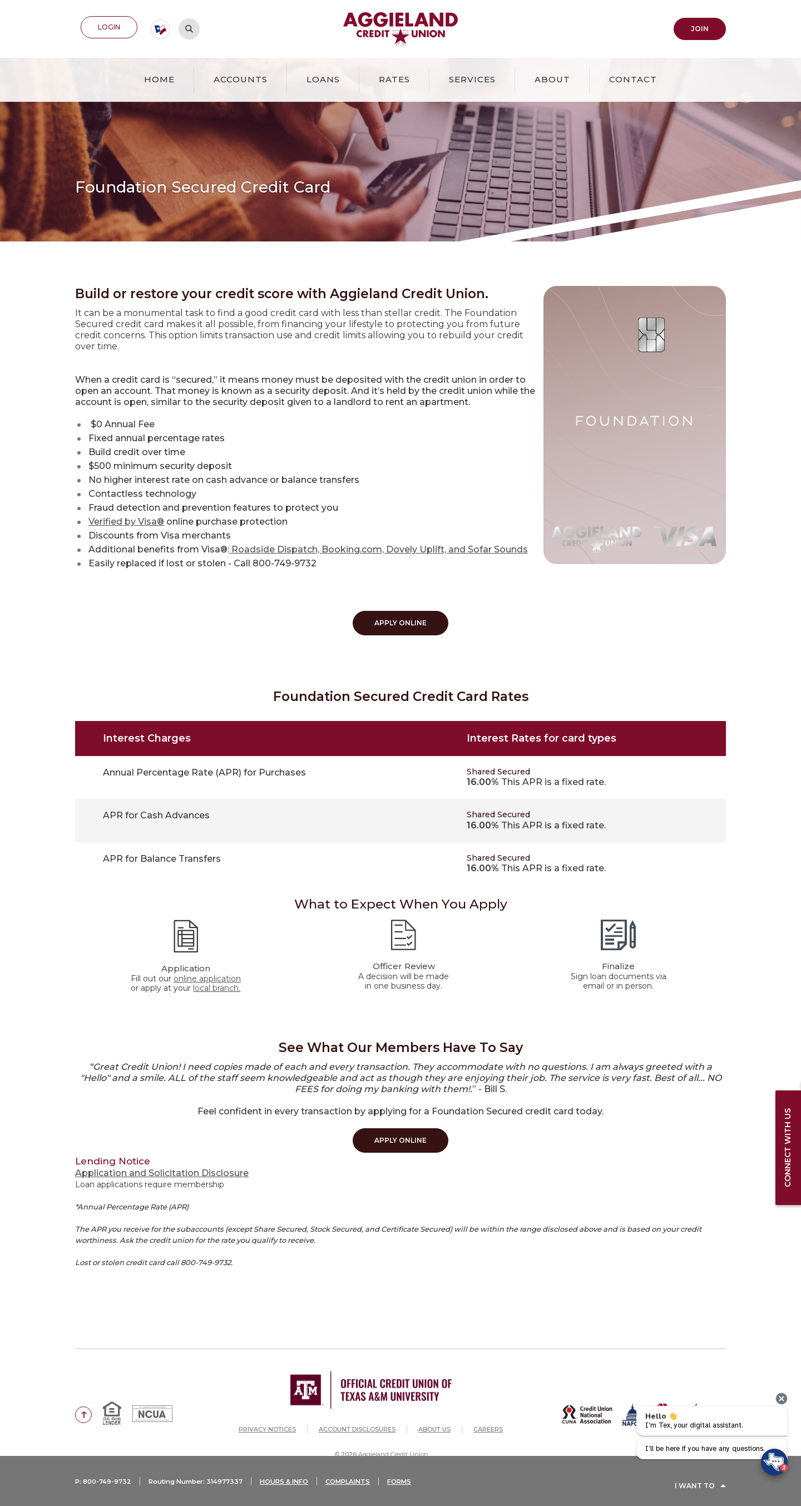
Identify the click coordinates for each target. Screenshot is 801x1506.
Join (700, 27)
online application (207, 973)
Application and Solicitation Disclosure (162, 1164)
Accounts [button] (241, 77)
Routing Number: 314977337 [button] (203, 1491)
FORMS (420, 1491)
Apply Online (400, 620)
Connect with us (785, 1147)
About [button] (552, 77)
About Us (434, 1421)
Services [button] (472, 77)
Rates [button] (394, 77)
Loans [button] (323, 77)
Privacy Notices (267, 1421)
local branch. (216, 983)
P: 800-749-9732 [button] (105, 1491)
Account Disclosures (357, 1421)
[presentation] (781, 1399)
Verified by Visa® (126, 519)
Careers (488, 1421)
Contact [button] (633, 77)
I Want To (695, 1491)
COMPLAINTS (366, 1491)
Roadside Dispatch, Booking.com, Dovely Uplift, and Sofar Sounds (378, 547)
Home (159, 77)
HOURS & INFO (297, 1491)
